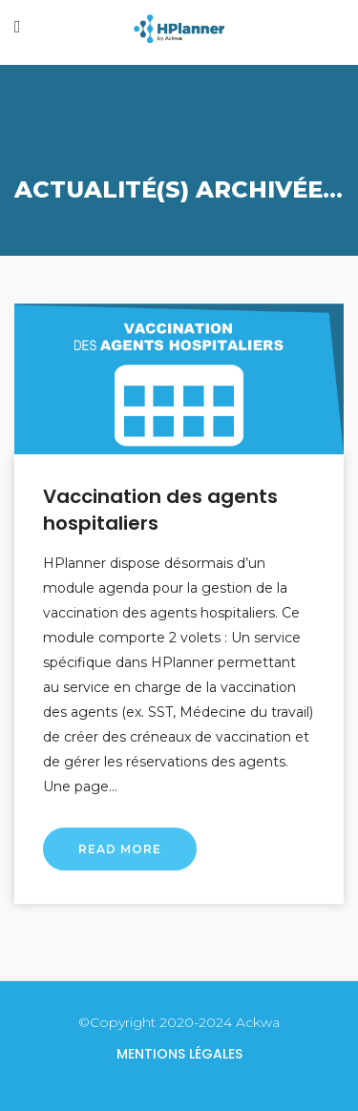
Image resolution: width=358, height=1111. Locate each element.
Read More (119, 849)
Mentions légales (179, 1053)
